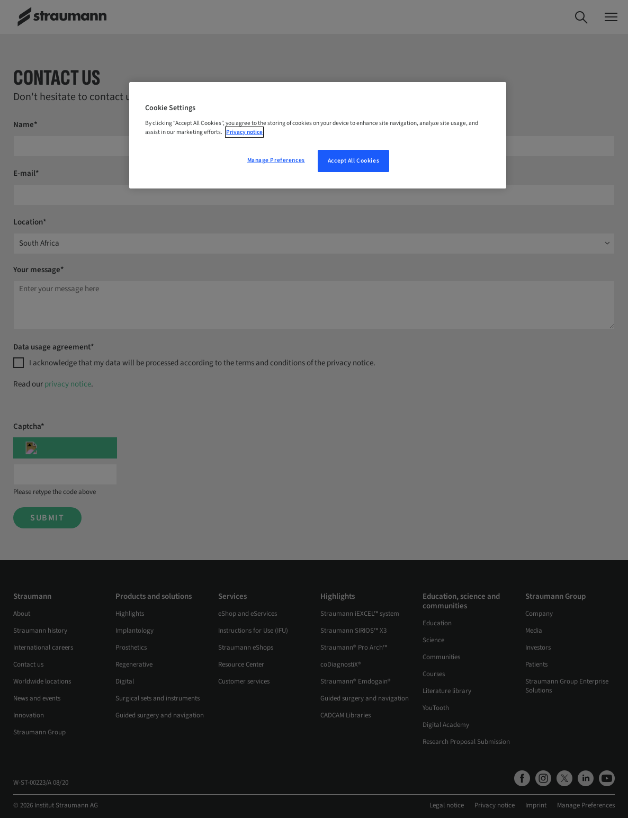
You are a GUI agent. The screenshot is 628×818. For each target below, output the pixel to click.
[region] (317, 135)
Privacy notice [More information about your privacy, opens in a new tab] (244, 132)
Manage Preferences (276, 160)
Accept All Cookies (353, 160)
